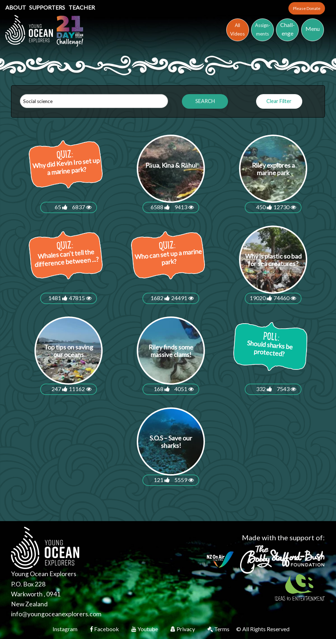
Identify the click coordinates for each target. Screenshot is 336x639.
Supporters (47, 7)
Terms (219, 629)
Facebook (105, 629)
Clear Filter (279, 101)
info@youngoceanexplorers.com (56, 614)
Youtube (145, 629)
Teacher (82, 7)
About (16, 7)
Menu (312, 28)
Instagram (65, 629)
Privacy (183, 629)
